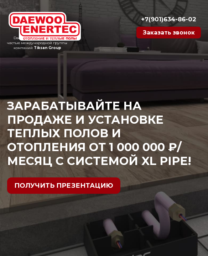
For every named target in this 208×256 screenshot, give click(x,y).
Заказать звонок (165, 34)
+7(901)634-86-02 (165, 16)
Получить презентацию (63, 186)
